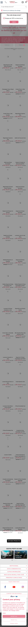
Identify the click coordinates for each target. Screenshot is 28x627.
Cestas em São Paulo (6, 556)
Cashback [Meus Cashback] (22, 2)
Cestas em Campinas (18, 556)
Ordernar (7, 45)
